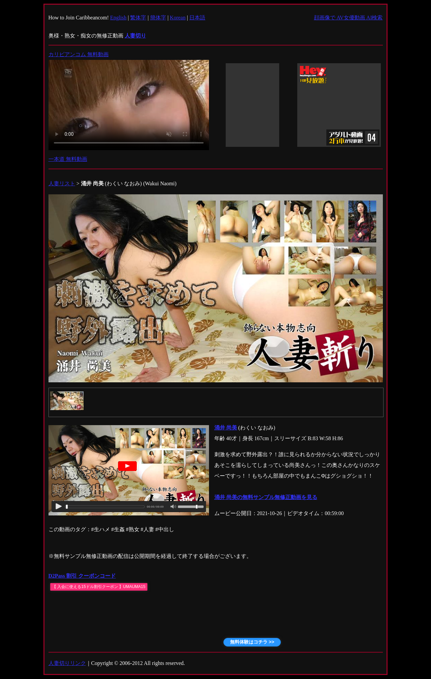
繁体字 (138, 17)
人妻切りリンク (67, 663)
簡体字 (158, 17)
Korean (178, 17)
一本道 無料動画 (67, 159)
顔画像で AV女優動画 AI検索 (348, 17)
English (118, 17)
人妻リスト (61, 183)
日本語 (197, 17)
